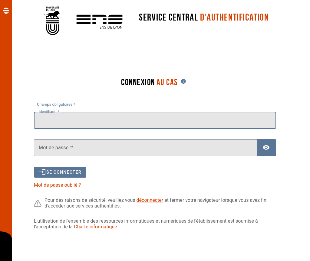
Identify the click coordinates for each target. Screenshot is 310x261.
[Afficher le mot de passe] (266, 147)
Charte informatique (95, 227)
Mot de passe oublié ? (57, 185)
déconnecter (150, 200)
